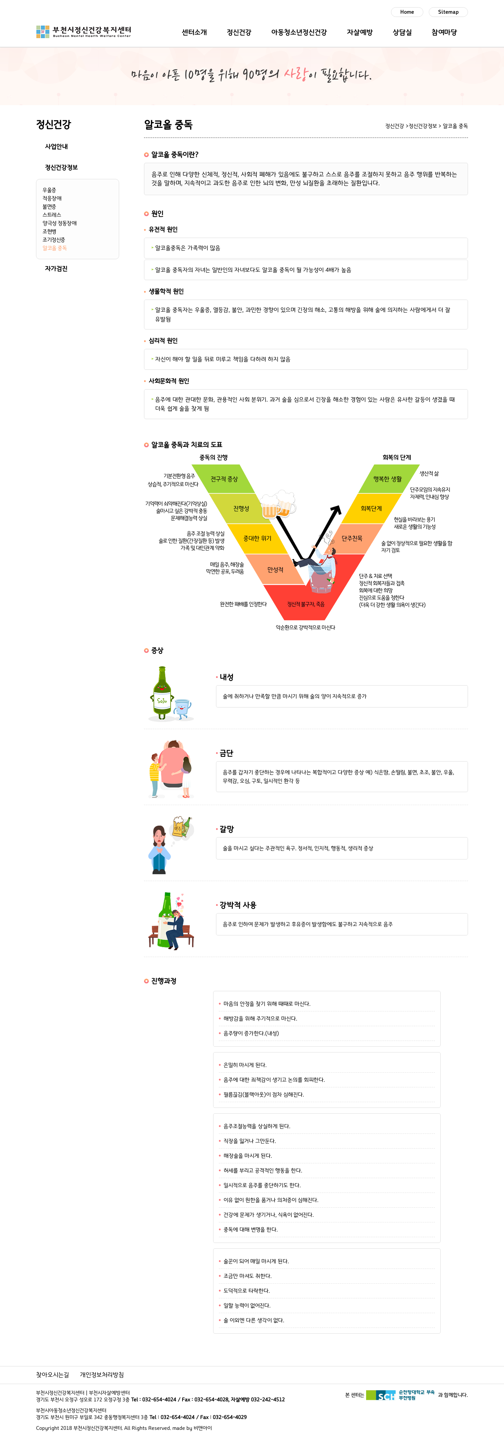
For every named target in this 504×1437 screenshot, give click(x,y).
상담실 (402, 32)
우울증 (49, 190)
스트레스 (51, 215)
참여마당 (444, 32)
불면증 (49, 207)
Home (407, 12)
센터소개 (194, 32)
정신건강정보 (61, 168)
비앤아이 (203, 1428)
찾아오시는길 (52, 1375)
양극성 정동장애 (59, 223)
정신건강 (239, 32)
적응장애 (51, 198)
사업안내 (56, 147)
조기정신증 (53, 240)
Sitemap (448, 12)
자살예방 (360, 32)
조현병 (49, 231)
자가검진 (56, 269)
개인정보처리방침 (102, 1375)
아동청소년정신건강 (299, 32)
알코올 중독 (54, 248)
